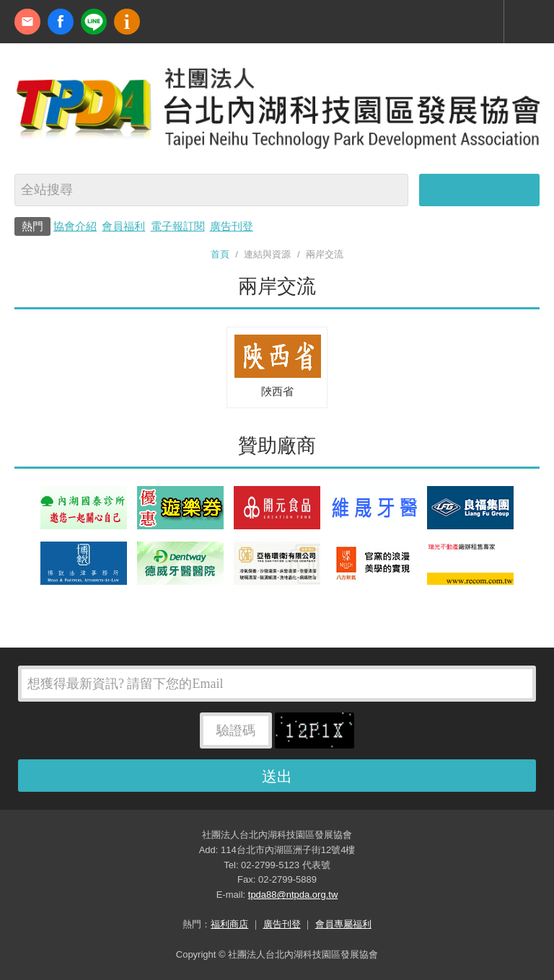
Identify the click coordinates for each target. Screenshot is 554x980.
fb (61, 22)
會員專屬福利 (343, 924)
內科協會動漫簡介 (127, 22)
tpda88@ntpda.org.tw (293, 894)
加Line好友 (94, 22)
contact (27, 22)
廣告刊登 (231, 226)
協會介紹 (75, 226)
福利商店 (229, 924)
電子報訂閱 (178, 226)
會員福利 (123, 226)
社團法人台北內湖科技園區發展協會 (277, 106)
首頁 (220, 254)
